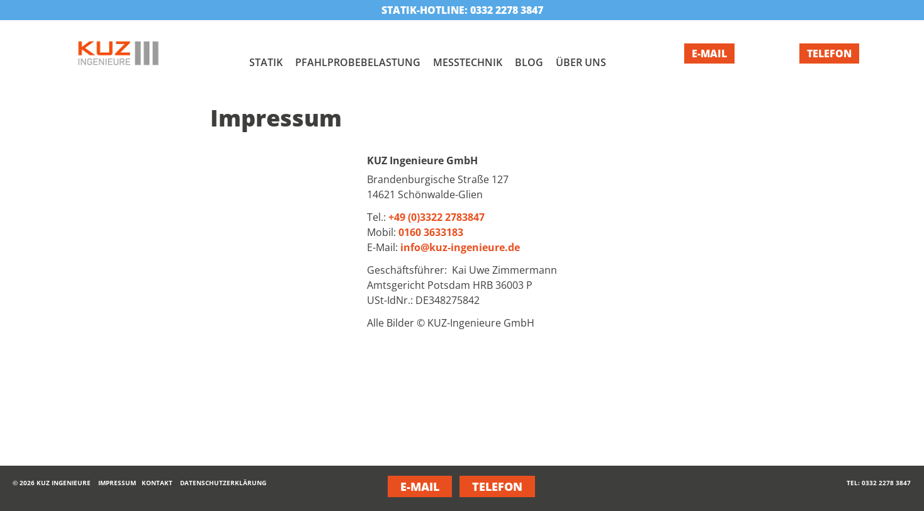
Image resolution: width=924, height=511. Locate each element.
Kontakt (157, 482)
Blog (529, 62)
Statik (266, 62)
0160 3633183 (430, 232)
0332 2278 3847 (886, 482)
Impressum (117, 482)
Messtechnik (467, 62)
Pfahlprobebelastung (357, 62)
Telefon (829, 53)
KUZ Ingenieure (64, 482)
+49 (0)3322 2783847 (436, 217)
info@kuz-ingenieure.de (460, 247)
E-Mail (709, 53)
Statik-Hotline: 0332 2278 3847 (462, 10)
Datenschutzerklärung (223, 482)
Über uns (581, 62)
